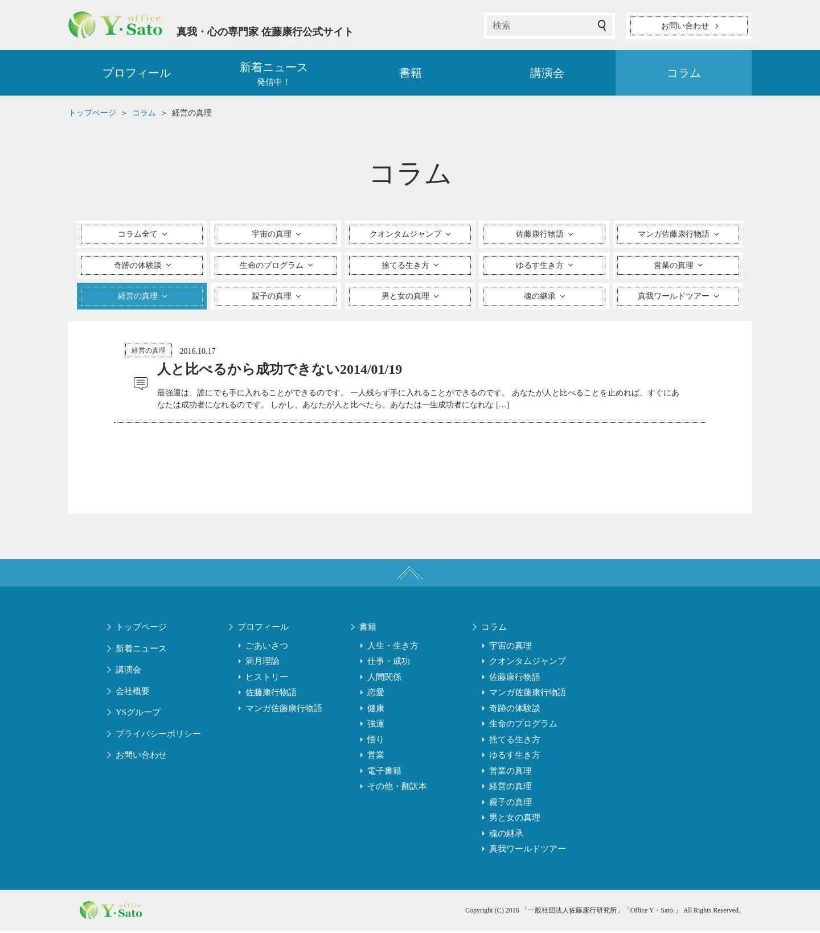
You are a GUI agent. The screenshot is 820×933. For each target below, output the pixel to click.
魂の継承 (506, 835)
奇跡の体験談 (514, 710)
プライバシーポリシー (158, 736)
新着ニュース (141, 650)
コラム (684, 74)
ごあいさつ (266, 648)
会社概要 (133, 693)
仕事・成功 (388, 663)
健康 (375, 710)
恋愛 (375, 694)
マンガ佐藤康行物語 (283, 710)
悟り (375, 741)
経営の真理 (149, 352)
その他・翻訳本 (397, 788)
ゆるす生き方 (514, 757)
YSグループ (138, 714)
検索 (602, 25)
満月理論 (262, 663)
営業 (375, 757)
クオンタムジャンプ (527, 663)
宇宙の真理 (510, 648)
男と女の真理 (514, 819)
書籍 (410, 74)
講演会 (547, 74)
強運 (375, 725)
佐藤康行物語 (271, 694)
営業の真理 (510, 773)
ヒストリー (266, 679)
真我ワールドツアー (527, 851)
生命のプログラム (523, 725)
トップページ (141, 629)
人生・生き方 (393, 648)
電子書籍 (384, 773)
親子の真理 (510, 804)
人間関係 (384, 679)
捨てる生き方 (514, 741)
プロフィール (136, 74)
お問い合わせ (141, 757)
